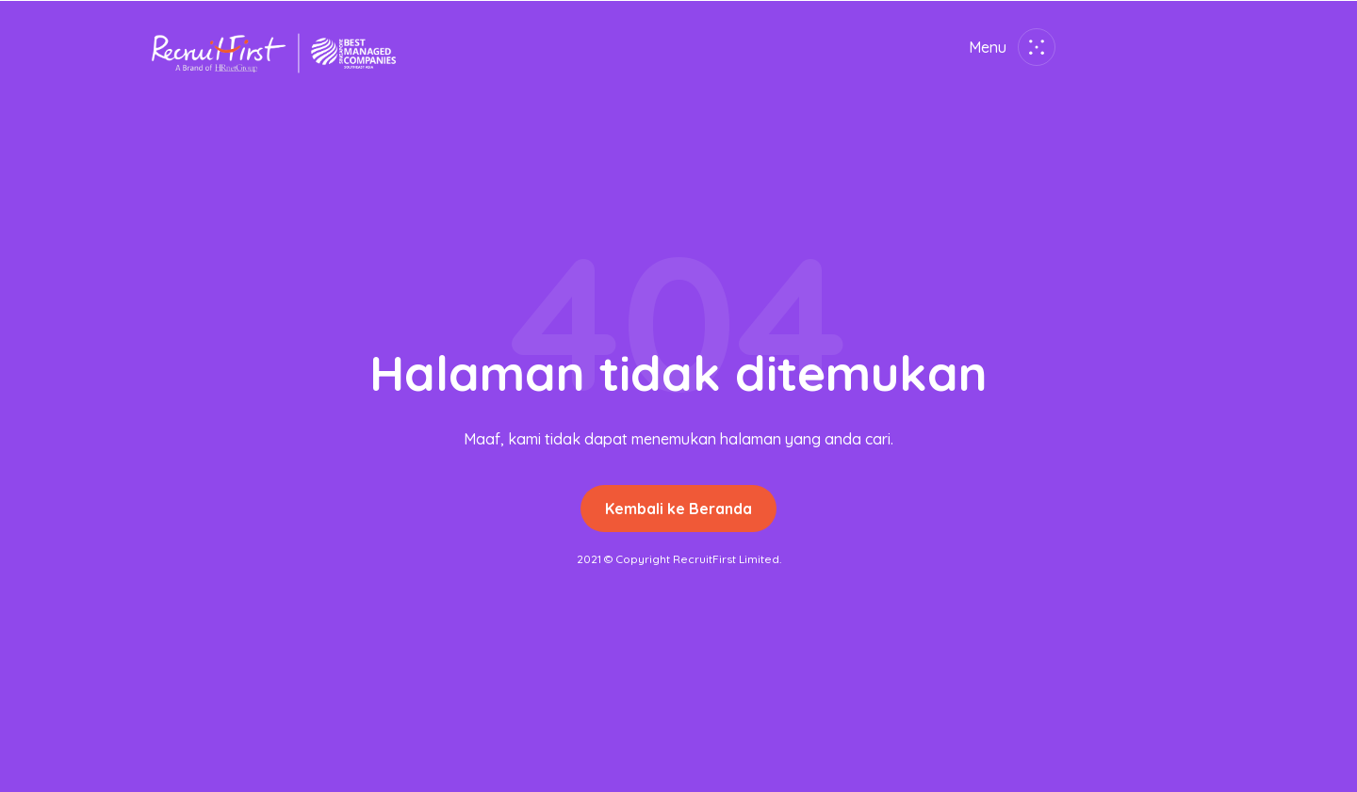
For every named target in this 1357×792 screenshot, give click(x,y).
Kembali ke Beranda (678, 508)
